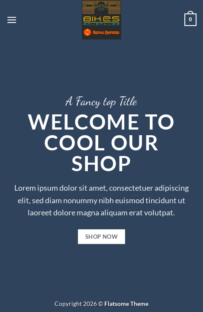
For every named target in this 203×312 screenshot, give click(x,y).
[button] (11, 19)
